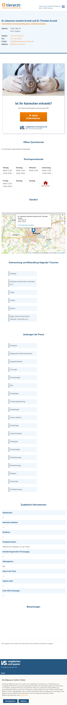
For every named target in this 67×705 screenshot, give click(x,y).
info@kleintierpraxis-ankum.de (22, 41)
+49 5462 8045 (16, 38)
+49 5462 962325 (16, 36)
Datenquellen (61, 253)
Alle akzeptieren (10, 701)
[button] (33, 230)
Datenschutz (24, 695)
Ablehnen (24, 701)
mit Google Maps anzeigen (26, 225)
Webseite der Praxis (17, 44)
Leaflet (28, 253)
